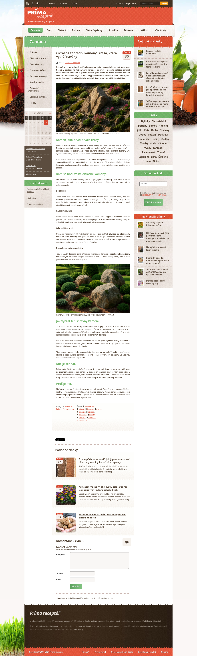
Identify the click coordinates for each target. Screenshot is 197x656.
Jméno (59, 573)
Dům (49, 30)
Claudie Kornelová (72, 63)
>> (50, 113)
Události (144, 30)
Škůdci (156, 161)
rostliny (92, 415)
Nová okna (31, 198)
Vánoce (162, 143)
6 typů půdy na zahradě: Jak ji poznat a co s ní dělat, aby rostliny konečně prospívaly (104, 461)
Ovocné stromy (37, 64)
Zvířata (76, 30)
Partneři (85, 652)
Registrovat (131, 3)
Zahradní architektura (65, 409)
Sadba (165, 139)
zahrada (82, 417)
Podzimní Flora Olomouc (35, 149)
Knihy (154, 130)
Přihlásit (119, 3)
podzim (152, 134)
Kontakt (63, 3)
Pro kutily (143, 139)
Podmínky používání (147, 652)
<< (26, 113)
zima (154, 157)
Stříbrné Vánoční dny (34, 157)
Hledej (164, 3)
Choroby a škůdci (38, 70)
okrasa (99, 409)
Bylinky (145, 121)
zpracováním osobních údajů (154, 195)
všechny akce (31, 174)
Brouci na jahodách (35, 204)
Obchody (160, 30)
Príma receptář (40, 13)
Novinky (164, 130)
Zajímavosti (148, 152)
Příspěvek (61, 554)
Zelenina (144, 157)
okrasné (82, 412)
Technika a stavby (38, 76)
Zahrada (35, 30)
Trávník (33, 52)
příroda (91, 412)
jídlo (139, 130)
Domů (52, 3)
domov (153, 125)
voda (153, 143)
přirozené (82, 415)
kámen (81, 409)
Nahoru (164, 652)
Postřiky (163, 134)
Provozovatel (100, 652)
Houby (33, 102)
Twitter (37, 3)
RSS (27, 3)
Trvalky (144, 143)
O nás (74, 3)
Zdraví (161, 152)
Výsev (147, 148)
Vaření (62, 30)
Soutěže (113, 30)
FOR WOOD (31, 166)
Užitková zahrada (38, 96)
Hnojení (163, 125)
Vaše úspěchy (94, 30)
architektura (89, 406)
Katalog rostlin (37, 82)
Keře (147, 130)
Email (59, 579)
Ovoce (142, 134)
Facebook (32, 3)
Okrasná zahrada (38, 58)
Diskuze (128, 30)
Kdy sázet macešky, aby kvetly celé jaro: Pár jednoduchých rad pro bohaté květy (103, 488)
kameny (90, 409)
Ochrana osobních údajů (122, 652)
